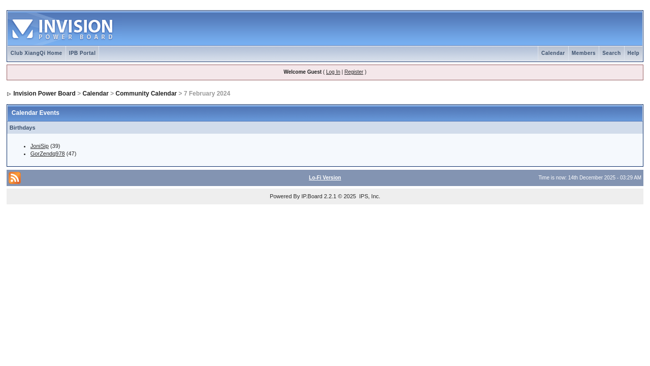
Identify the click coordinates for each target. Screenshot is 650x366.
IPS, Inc (369, 196)
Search (611, 53)
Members (584, 53)
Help (634, 53)
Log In (333, 72)
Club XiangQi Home (36, 53)
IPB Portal (82, 53)
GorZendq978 (47, 153)
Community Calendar (146, 93)
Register (353, 72)
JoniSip (39, 146)
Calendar (553, 53)
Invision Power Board (44, 93)
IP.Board (312, 196)
